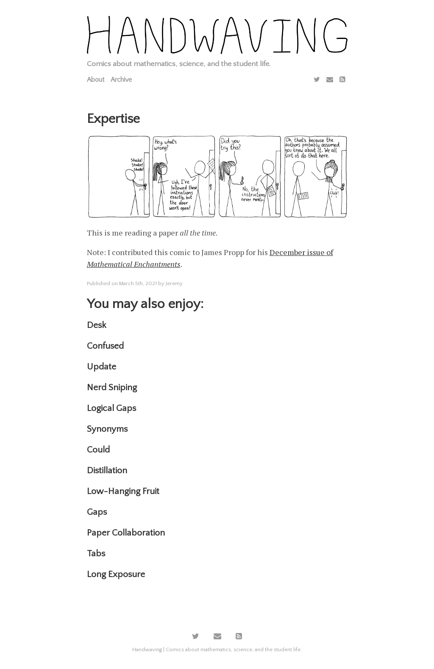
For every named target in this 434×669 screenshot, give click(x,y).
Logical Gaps (111, 408)
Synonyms (107, 429)
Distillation (107, 470)
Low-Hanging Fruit (123, 491)
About (95, 79)
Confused (105, 346)
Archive (121, 79)
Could (98, 450)
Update (101, 367)
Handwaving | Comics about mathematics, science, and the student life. (217, 649)
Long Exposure (116, 574)
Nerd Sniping (112, 387)
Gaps (97, 512)
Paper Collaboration (126, 533)
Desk (96, 325)
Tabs (96, 553)
